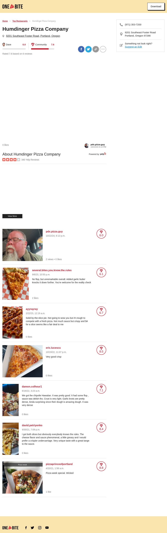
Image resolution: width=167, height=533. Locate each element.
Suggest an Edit (133, 46)
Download (156, 6)
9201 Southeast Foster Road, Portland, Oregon (33, 36)
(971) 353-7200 (133, 24)
